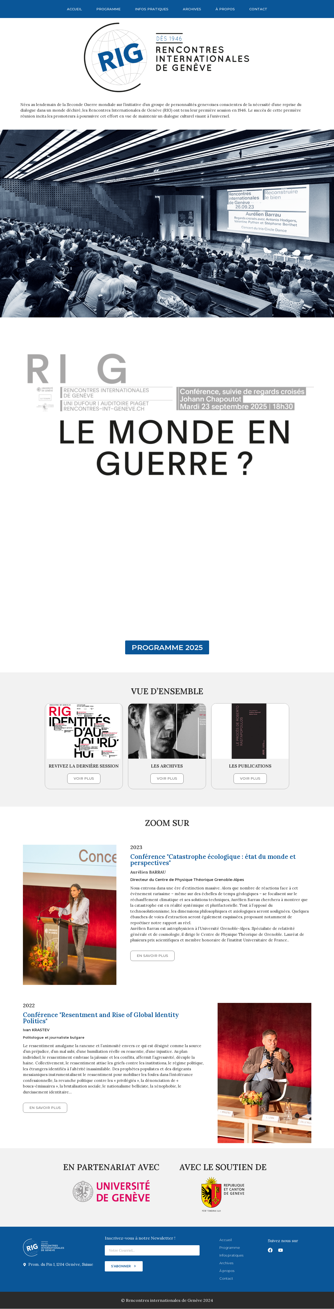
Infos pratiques (151, 9)
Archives (192, 9)
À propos (225, 9)
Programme (108, 9)
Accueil (74, 9)
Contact (258, 9)
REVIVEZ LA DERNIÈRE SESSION (84, 766)
